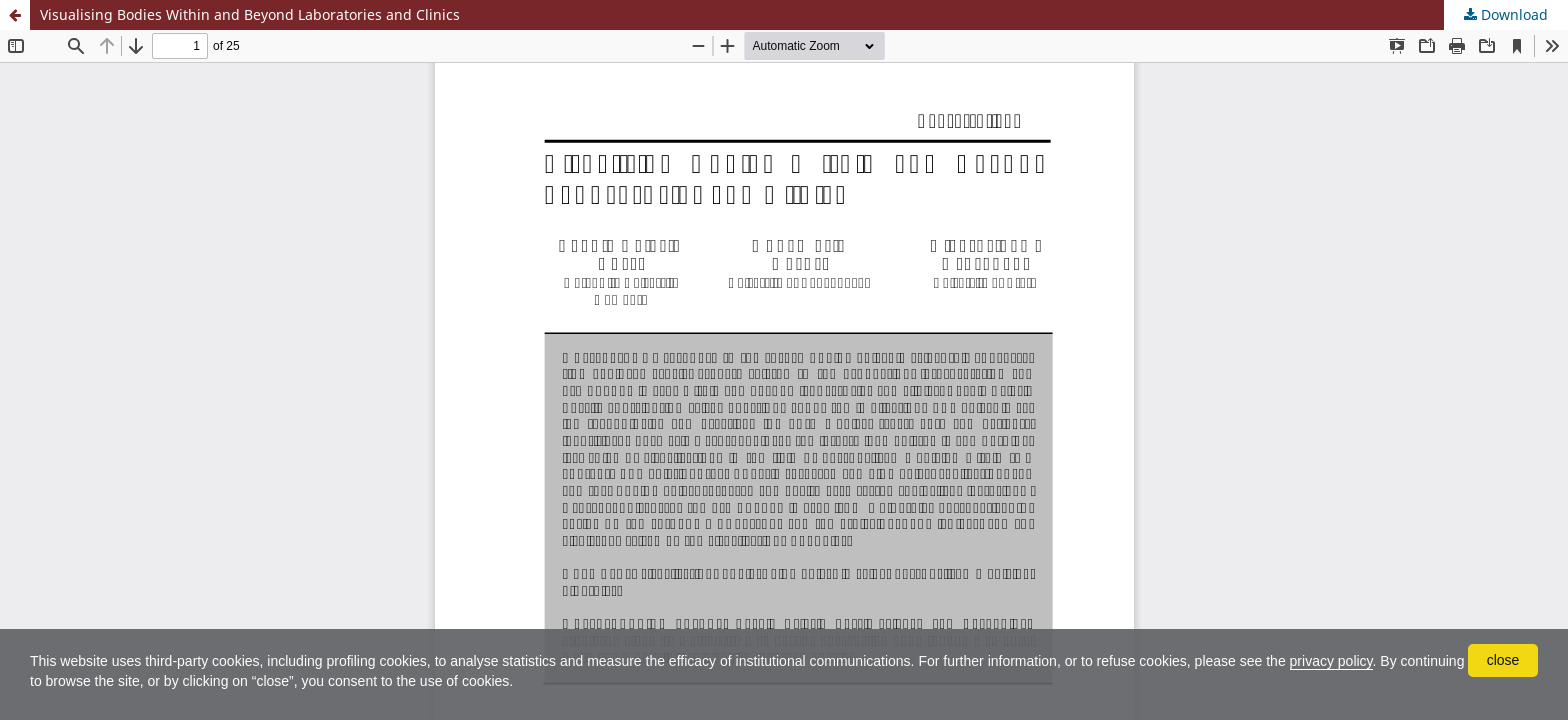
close (1503, 660)
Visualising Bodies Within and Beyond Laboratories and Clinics (250, 14)
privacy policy (1331, 661)
